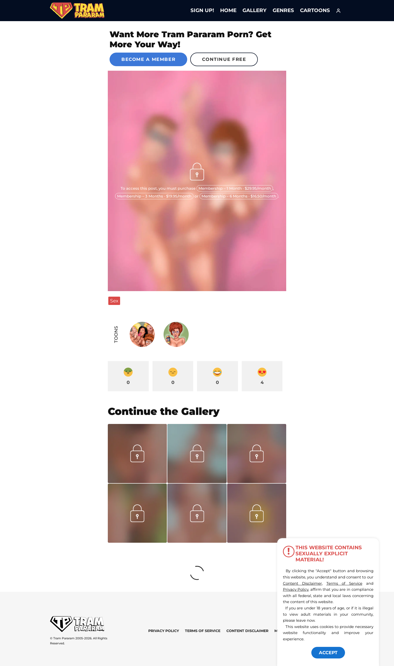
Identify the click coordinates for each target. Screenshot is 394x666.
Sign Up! (202, 10)
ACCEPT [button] (328, 652)
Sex (114, 301)
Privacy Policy (163, 631)
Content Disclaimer (247, 631)
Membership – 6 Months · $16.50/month (239, 196)
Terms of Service (202, 631)
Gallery (254, 10)
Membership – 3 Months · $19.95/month (154, 196)
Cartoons (315, 10)
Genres (283, 10)
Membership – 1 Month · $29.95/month (235, 188)
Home (228, 10)
